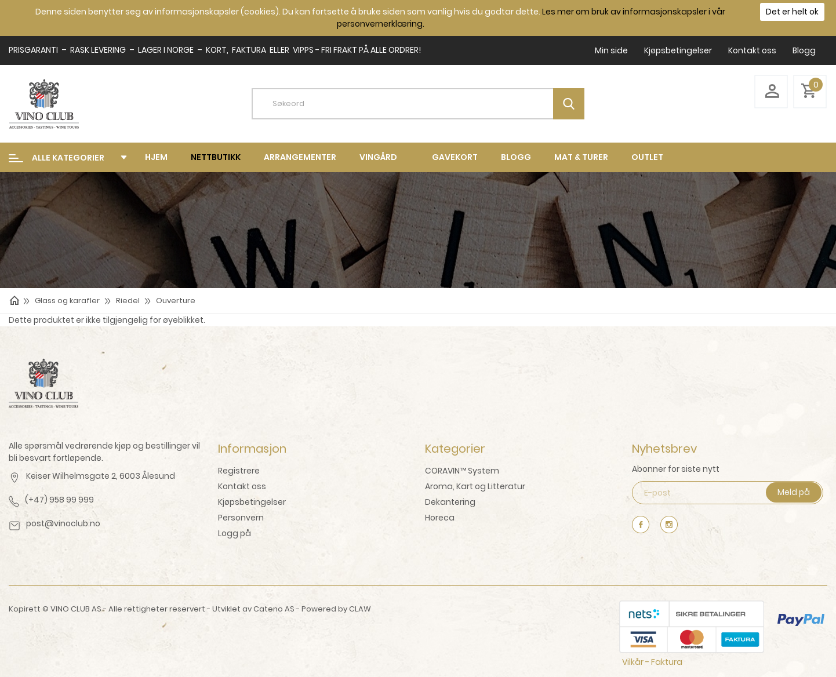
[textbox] (426, 103)
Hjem (156, 157)
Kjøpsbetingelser (678, 50)
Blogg (804, 50)
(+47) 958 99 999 (59, 499)
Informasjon (252, 449)
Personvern (241, 517)
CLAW (360, 608)
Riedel (128, 300)
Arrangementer (300, 157)
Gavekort (455, 157)
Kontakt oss (752, 50)
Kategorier (455, 449)
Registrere (239, 470)
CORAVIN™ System (462, 470)
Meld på (793, 492)
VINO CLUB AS (75, 608)
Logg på (234, 533)
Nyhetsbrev (664, 449)
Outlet (647, 157)
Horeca (440, 517)
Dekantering (450, 502)
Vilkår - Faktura (652, 662)
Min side (611, 50)
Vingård (378, 157)
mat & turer (581, 157)
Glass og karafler (67, 300)
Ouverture (175, 300)
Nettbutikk (216, 157)
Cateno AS (274, 608)
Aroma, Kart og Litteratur (475, 486)
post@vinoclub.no (63, 523)
